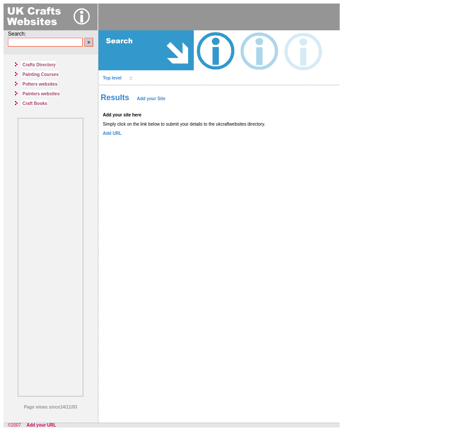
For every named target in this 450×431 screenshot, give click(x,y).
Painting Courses (40, 74)
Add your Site (150, 98)
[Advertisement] (50, 255)
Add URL (112, 133)
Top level (113, 78)
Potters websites (39, 84)
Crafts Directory (39, 64)
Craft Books (34, 103)
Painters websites (40, 93)
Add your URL (41, 425)
